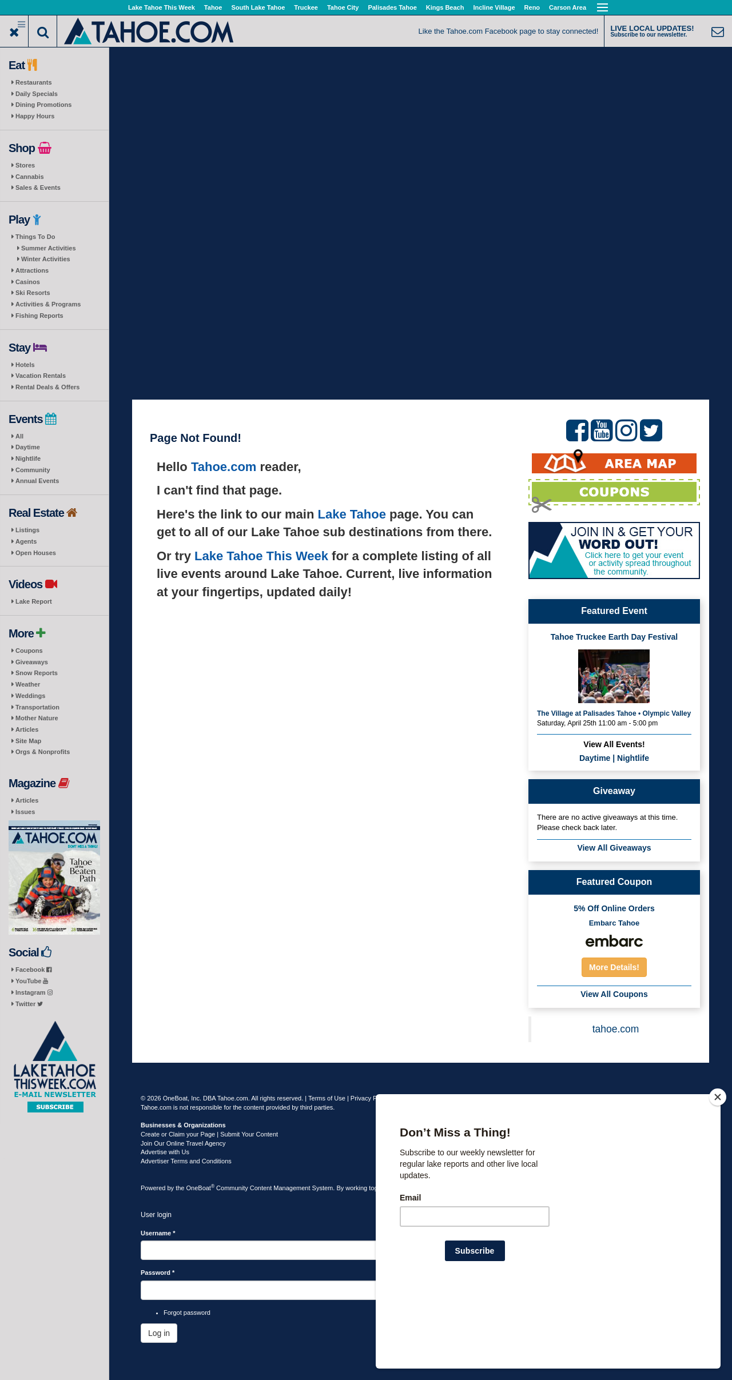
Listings (27, 530)
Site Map (28, 740)
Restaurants (33, 82)
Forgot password (187, 1312)
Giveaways (31, 662)
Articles (26, 729)
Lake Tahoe (352, 514)
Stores (25, 165)
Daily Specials (36, 93)
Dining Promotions (43, 104)
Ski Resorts (32, 292)
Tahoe (213, 7)
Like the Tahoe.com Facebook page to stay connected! (509, 31)
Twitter (29, 1003)
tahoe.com (615, 1029)
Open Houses (35, 552)
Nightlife (28, 458)
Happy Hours (34, 116)
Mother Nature (36, 718)
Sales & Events (38, 187)
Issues (25, 811)
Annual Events (37, 480)
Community (32, 469)
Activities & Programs (48, 304)
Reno (532, 7)
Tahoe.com (224, 467)
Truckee (306, 7)
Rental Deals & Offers (47, 387)
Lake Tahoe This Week (161, 7)
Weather (27, 684)
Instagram (34, 992)
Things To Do (35, 236)
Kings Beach (445, 7)
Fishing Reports (39, 315)
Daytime (27, 447)
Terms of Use (326, 1098)
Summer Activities (48, 248)
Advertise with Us (165, 1151)
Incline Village (494, 7)
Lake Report (33, 601)
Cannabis (29, 176)
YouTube (31, 981)
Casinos (27, 281)
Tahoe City (343, 7)
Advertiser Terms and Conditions (186, 1161)
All (19, 436)
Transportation (37, 707)
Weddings (30, 695)
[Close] (717, 1170)
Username (158, 1233)
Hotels (25, 364)
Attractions (32, 270)
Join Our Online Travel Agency (183, 1143)
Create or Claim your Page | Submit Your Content (209, 1134)
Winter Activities (45, 259)
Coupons (29, 650)
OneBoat (200, 1187)
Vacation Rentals (40, 375)
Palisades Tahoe (392, 7)
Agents (26, 541)
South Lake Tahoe (258, 7)
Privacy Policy (370, 1098)
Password (157, 1272)
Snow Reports (36, 672)
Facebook (33, 969)
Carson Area (567, 7)
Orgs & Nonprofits (42, 751)
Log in (159, 1333)
